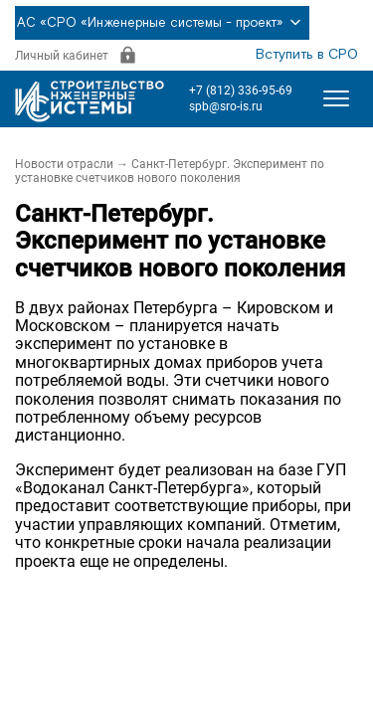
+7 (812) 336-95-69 (240, 90)
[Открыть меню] (336, 98)
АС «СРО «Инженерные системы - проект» (162, 23)
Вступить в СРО (307, 55)
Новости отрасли (64, 164)
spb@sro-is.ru (226, 106)
